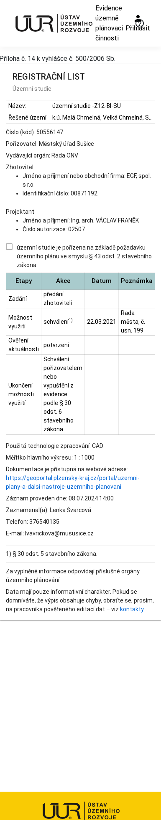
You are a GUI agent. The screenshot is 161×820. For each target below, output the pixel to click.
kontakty (131, 609)
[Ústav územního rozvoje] (53, 23)
